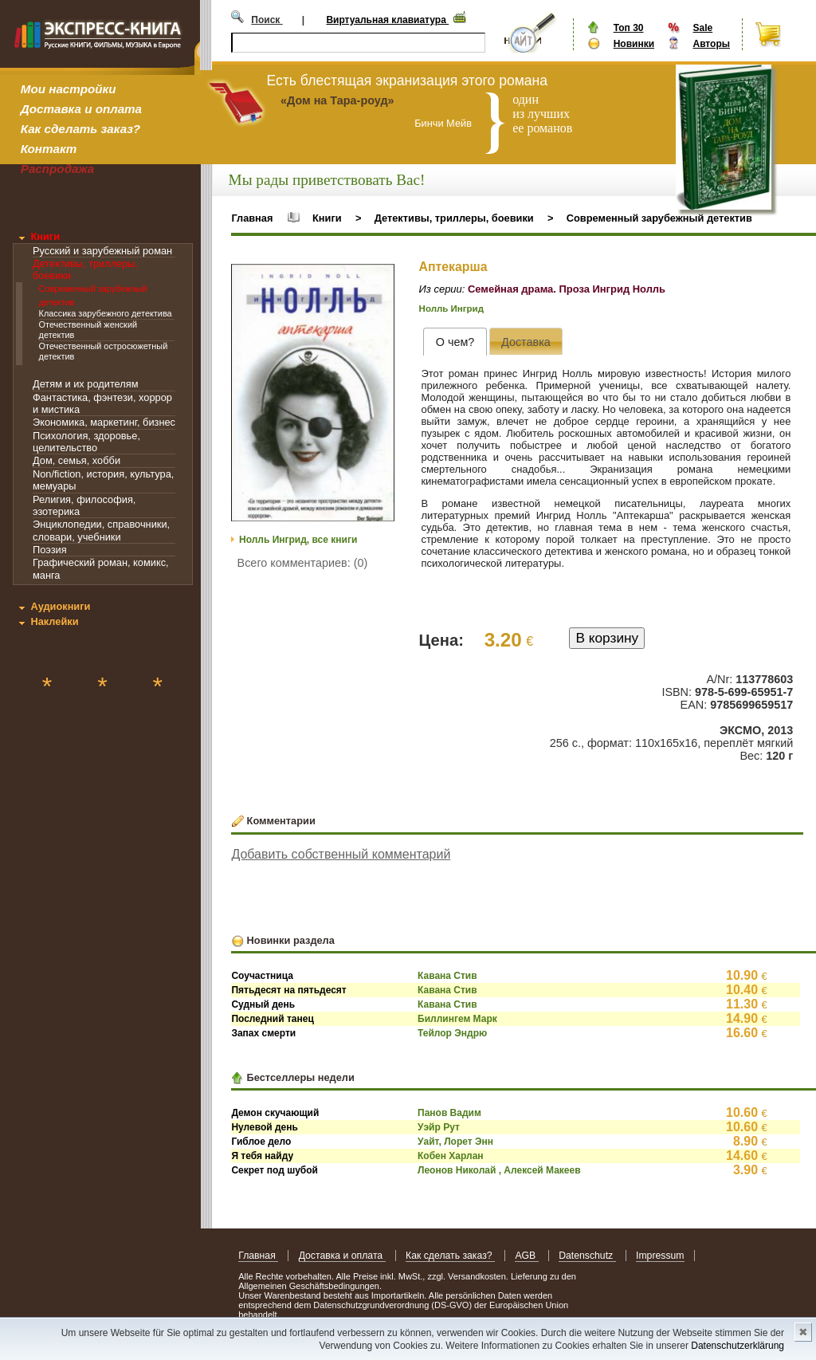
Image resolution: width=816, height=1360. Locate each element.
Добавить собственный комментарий (340, 854)
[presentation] (454, 341)
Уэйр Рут (439, 1127)
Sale (702, 27)
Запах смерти (263, 1033)
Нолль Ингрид (451, 308)
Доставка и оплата (81, 109)
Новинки (634, 43)
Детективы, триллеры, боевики (454, 218)
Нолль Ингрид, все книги (298, 539)
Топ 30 (629, 27)
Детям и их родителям (85, 384)
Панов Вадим (449, 1112)
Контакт (48, 148)
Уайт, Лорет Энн (455, 1141)
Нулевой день (264, 1127)
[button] (380, 278)
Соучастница (262, 975)
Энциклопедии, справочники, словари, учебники (101, 530)
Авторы (711, 43)
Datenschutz (587, 1255)
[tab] (454, 342)
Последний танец (272, 1018)
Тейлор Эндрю (452, 1033)
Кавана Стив (447, 975)
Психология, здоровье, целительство (86, 442)
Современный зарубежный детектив (659, 218)
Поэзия (50, 550)
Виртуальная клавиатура (387, 20)
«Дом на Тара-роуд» (337, 100)
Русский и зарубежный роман (102, 251)
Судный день (263, 1004)
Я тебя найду (262, 1156)
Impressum (660, 1255)
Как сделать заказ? (80, 129)
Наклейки (54, 621)
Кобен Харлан (451, 1156)
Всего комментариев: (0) (302, 562)
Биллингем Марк (457, 1018)
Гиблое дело (261, 1141)
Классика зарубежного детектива (105, 313)
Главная (252, 218)
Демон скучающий (275, 1112)
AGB (526, 1255)
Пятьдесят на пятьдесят (288, 990)
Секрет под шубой (274, 1170)
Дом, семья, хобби (76, 460)
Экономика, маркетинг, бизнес (104, 422)
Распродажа (58, 168)
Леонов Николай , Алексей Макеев (499, 1170)
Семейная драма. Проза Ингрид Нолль (566, 289)
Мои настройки (68, 89)
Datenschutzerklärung (737, 1345)
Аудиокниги (60, 606)
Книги (45, 236)
